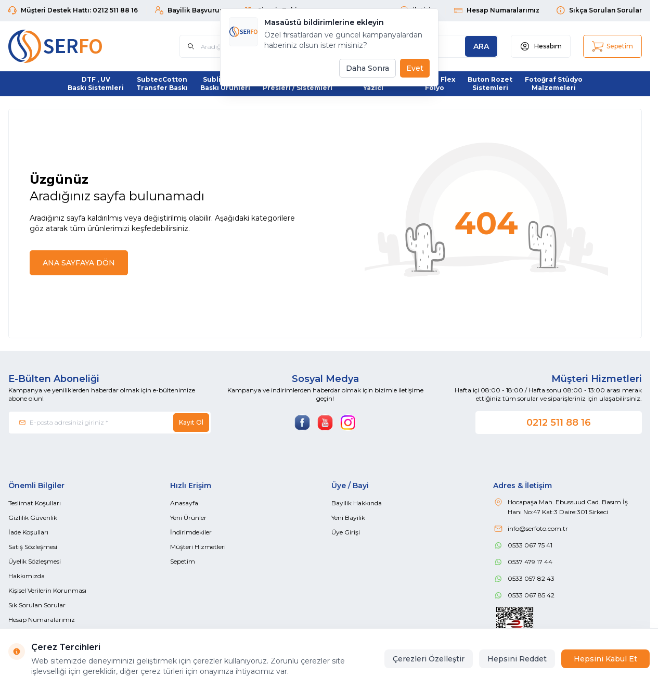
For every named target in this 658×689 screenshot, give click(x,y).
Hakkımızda (26, 576)
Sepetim (182, 561)
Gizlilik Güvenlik (32, 517)
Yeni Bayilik (348, 517)
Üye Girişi (345, 532)
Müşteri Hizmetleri (198, 547)
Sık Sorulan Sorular (37, 605)
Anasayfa (184, 503)
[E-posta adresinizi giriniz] (109, 422)
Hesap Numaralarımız (41, 619)
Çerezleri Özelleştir (429, 659)
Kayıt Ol (191, 422)
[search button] (481, 46)
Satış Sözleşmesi (32, 547)
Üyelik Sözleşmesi (34, 561)
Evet (414, 68)
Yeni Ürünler (188, 517)
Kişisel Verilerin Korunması (47, 590)
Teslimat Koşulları (34, 503)
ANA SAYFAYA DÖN (79, 262)
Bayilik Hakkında (356, 503)
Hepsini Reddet (517, 659)
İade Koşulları (28, 532)
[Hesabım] (541, 46)
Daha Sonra (367, 68)
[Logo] (70, 46)
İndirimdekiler (191, 532)
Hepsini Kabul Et (605, 659)
